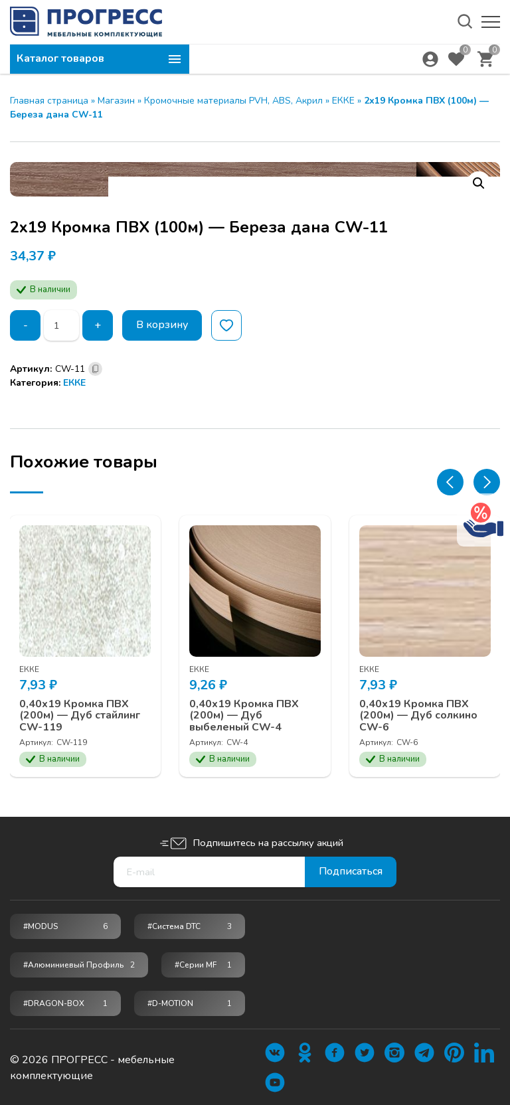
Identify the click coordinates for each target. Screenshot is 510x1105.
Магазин (116, 100)
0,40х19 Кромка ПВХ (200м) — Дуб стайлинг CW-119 (80, 714)
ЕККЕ (343, 100)
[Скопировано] (95, 369)
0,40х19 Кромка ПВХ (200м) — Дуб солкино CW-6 (419, 714)
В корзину (162, 325)
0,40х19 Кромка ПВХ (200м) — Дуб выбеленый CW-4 (244, 714)
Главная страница (49, 100)
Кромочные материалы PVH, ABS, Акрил (233, 100)
